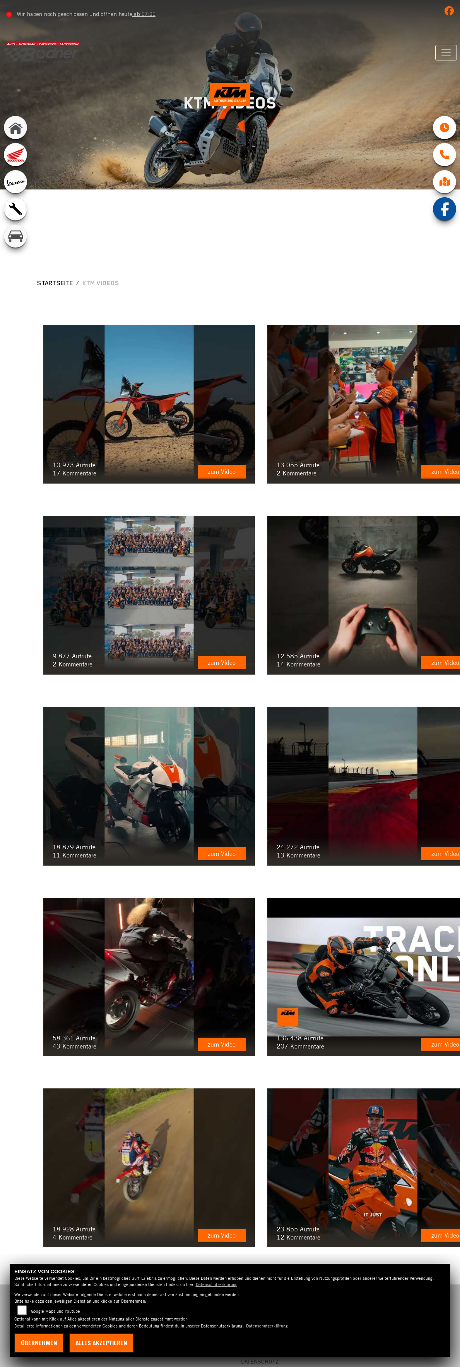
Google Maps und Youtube (55, 1311)
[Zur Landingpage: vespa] (15, 191)
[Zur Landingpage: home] (15, 136)
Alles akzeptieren (101, 1343)
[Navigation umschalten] (443, 52)
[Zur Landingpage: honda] (15, 164)
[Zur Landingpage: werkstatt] (15, 218)
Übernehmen (39, 1343)
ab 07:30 (146, 14)
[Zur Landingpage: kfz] (15, 245)
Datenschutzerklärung (217, 1284)
